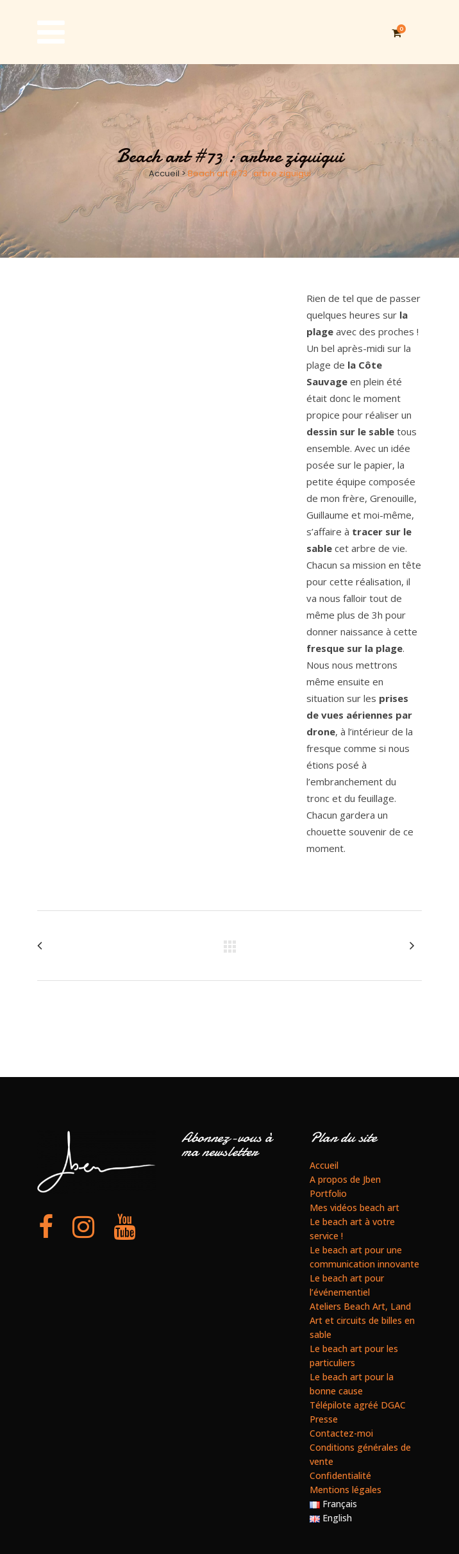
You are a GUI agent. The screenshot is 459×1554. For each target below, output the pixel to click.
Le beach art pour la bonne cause (352, 1384)
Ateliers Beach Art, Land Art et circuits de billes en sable (362, 1320)
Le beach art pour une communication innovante (364, 1257)
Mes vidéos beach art (354, 1207)
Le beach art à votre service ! (352, 1229)
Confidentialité (340, 1475)
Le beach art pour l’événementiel (347, 1285)
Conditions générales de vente (360, 1454)
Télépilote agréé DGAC (358, 1405)
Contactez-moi (341, 1433)
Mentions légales (345, 1489)
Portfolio (328, 1193)
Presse (324, 1419)
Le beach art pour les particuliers (354, 1355)
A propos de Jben (345, 1179)
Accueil (164, 173)
